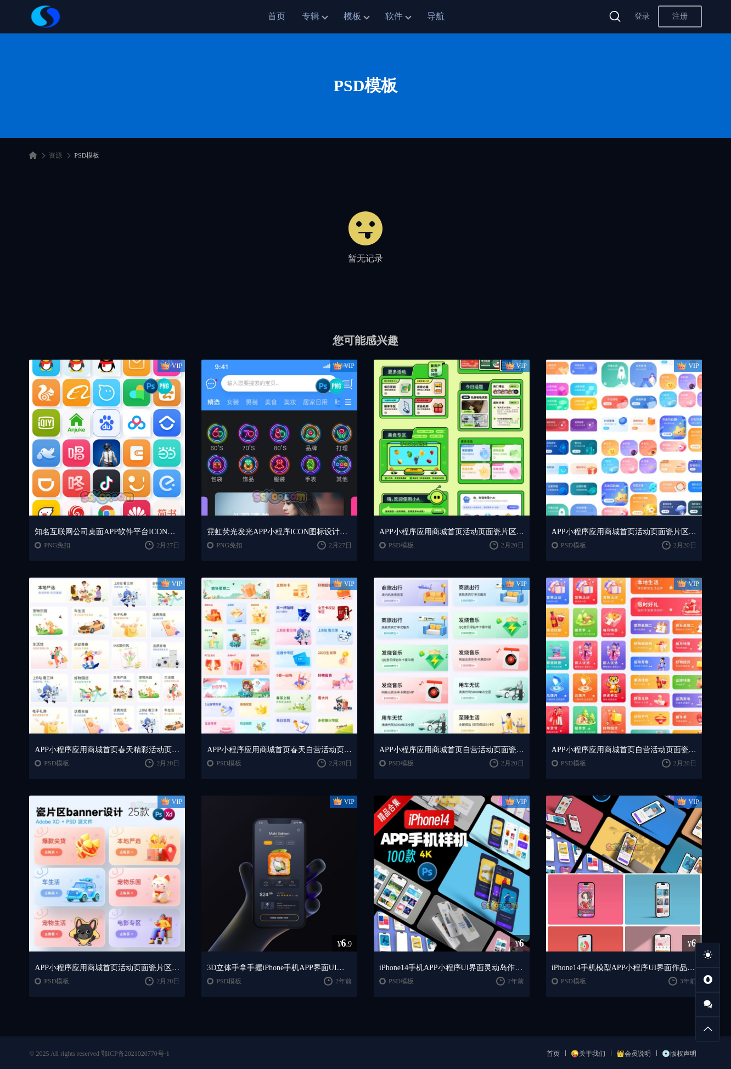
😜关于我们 (588, 1053)
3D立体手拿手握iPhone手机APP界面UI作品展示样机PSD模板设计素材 (279, 968)
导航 (436, 16)
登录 (642, 16)
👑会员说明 (633, 1053)
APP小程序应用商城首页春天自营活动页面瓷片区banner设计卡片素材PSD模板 (279, 750)
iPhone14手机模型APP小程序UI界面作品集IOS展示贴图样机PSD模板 (624, 968)
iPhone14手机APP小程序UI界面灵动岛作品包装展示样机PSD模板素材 (451, 968)
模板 (352, 16)
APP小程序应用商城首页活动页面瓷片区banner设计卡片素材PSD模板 (451, 532)
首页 (276, 16)
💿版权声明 (679, 1053)
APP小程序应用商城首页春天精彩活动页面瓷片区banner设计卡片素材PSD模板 (107, 750)
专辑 (310, 16)
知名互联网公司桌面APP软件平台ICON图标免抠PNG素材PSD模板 (107, 532)
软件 (394, 16)
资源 (55, 155)
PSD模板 (401, 545)
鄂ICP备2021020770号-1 (135, 1053)
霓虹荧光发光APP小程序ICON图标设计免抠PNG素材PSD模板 (279, 532)
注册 (680, 16)
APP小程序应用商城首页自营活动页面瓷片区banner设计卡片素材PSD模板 (451, 750)
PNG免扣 (57, 545)
